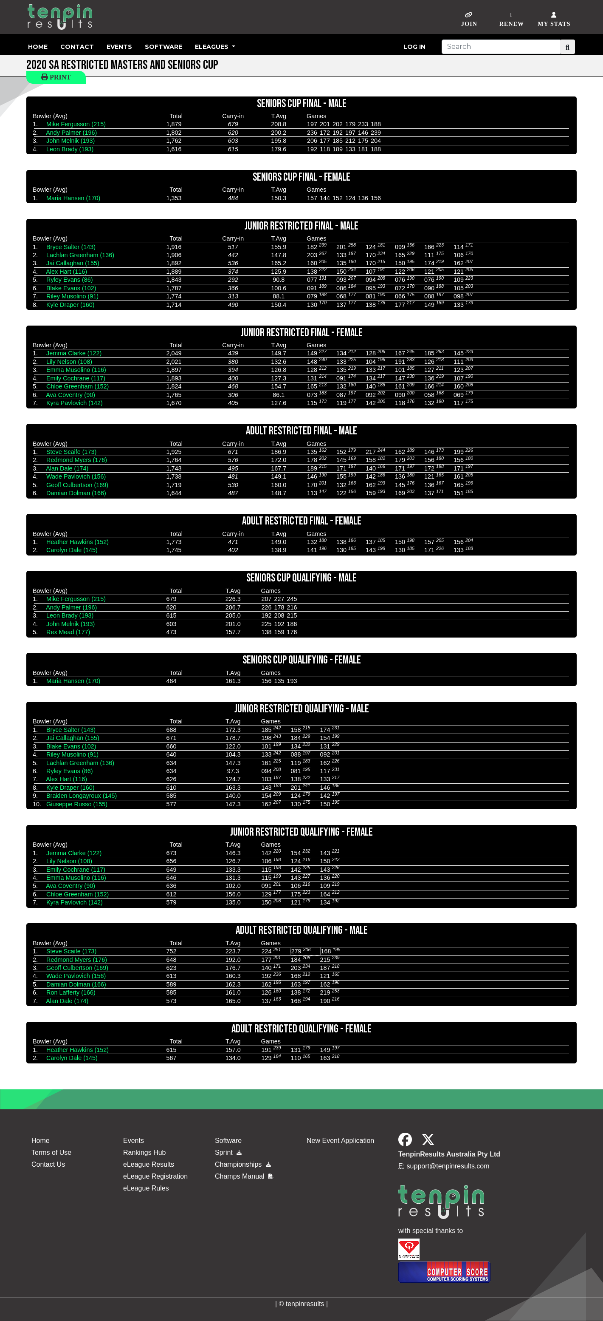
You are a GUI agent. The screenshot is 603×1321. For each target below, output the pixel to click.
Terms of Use (51, 1152)
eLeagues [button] (212, 47)
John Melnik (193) (70, 140)
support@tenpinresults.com (448, 1166)
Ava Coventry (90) (70, 394)
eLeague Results (148, 1164)
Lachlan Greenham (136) (80, 255)
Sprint (228, 1152)
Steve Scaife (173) (71, 451)
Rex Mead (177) (68, 632)
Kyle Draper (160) (70, 304)
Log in (414, 47)
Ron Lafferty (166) (71, 992)
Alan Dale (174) (67, 468)
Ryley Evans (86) (69, 279)
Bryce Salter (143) (71, 247)
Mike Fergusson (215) (76, 124)
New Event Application (340, 1140)
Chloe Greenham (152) (77, 386)
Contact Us (48, 1164)
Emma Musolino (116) (76, 369)
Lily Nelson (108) (69, 361)
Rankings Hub (144, 1152)
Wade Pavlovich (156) (76, 476)
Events (119, 47)
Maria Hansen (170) (73, 198)
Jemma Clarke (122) (73, 353)
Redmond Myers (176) (76, 459)
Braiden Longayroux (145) (81, 795)
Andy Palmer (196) (71, 132)
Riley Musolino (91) (72, 296)
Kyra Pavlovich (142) (74, 403)
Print (56, 77)
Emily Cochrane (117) (75, 378)
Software (163, 47)
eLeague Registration (155, 1176)
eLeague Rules (146, 1188)
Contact (77, 47)
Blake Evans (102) (71, 288)
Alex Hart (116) (66, 271)
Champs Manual (244, 1176)
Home (38, 47)
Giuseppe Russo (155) (76, 804)
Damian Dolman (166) (76, 493)
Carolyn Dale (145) (72, 550)
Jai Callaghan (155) (72, 263)
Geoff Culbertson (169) (77, 485)
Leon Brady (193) (69, 149)
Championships (243, 1164)
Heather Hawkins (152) (77, 542)
